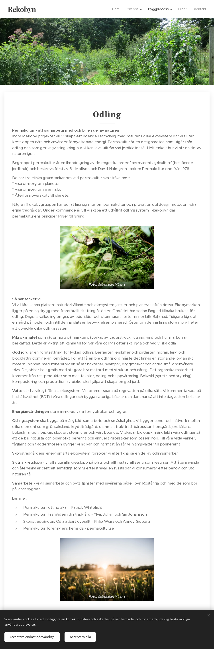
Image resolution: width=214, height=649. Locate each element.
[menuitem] (117, 9)
